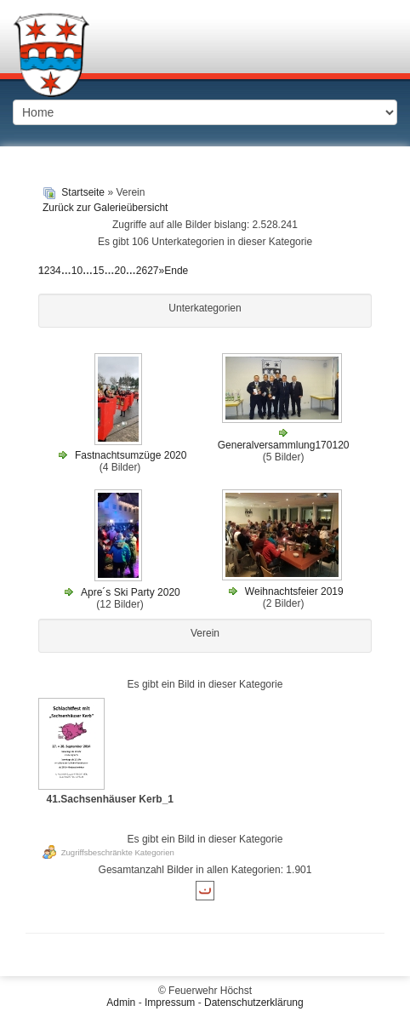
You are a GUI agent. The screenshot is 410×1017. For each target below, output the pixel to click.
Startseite (83, 192)
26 (141, 271)
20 (119, 271)
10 (77, 271)
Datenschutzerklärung (254, 1002)
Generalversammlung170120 (284, 445)
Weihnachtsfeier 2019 (294, 591)
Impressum (170, 1002)
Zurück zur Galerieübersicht (105, 208)
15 (98, 271)
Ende (176, 271)
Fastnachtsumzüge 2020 (130, 455)
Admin (120, 1002)
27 (152, 271)
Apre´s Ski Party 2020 (130, 592)
